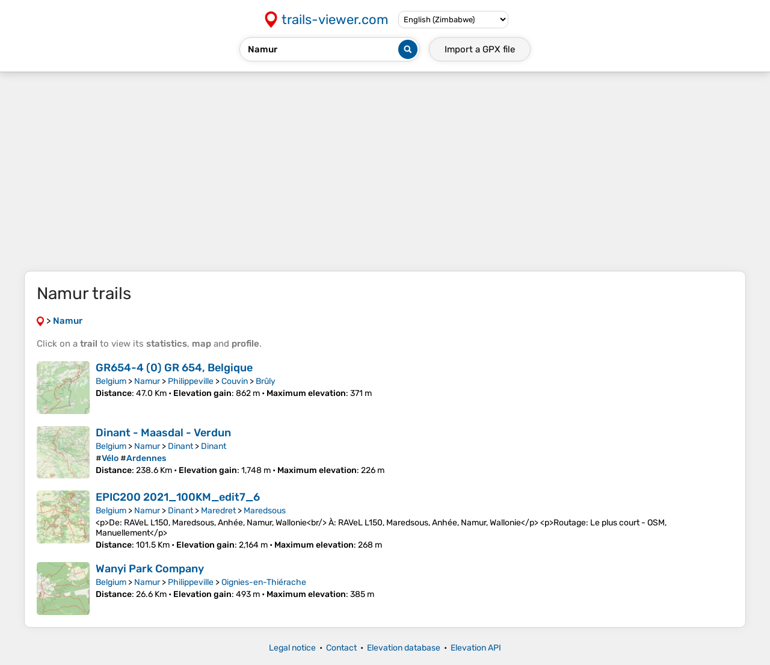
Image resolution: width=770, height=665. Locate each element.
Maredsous (265, 511)
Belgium (111, 381)
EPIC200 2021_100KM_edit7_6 (178, 497)
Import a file (480, 49)
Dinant (180, 446)
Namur (147, 381)
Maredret (218, 511)
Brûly (266, 381)
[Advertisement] (385, 171)
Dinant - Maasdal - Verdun (163, 432)
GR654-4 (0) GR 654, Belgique (174, 367)
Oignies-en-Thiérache (263, 582)
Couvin (234, 381)
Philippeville (191, 381)
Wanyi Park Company (150, 568)
